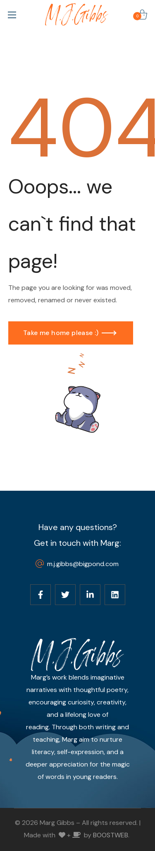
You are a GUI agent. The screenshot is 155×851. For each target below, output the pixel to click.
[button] (142, 14)
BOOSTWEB (110, 835)
